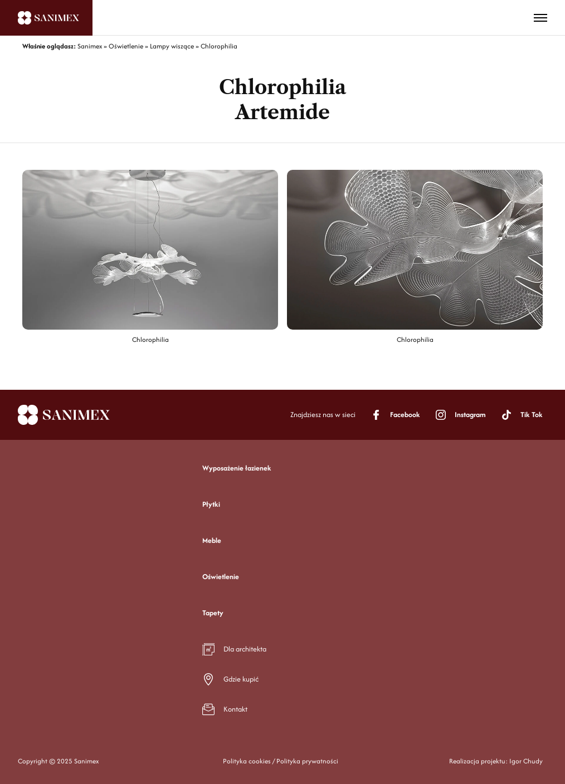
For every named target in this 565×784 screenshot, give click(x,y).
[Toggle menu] (540, 17)
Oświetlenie (220, 576)
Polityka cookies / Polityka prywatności (280, 761)
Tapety (212, 612)
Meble (211, 540)
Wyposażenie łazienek (236, 468)
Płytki (211, 504)
